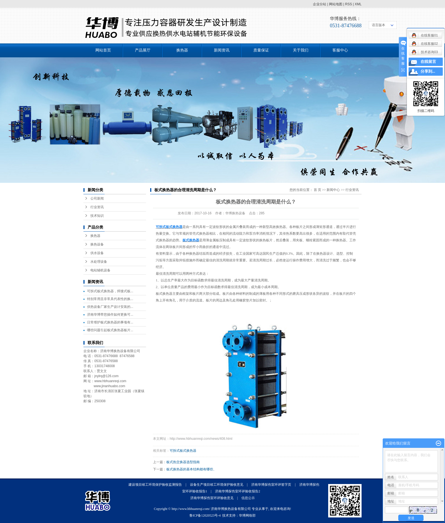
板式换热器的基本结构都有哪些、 (191, 469)
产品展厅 (142, 50)
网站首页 (103, 50)
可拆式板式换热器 (183, 451)
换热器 (182, 50)
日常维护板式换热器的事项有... (110, 322)
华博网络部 (247, 515)
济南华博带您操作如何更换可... (110, 314)
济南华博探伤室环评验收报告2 (237, 491)
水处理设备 (98, 262)
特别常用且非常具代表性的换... (110, 299)
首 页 (317, 190)
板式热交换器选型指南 (183, 462)
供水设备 (97, 253)
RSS (348, 4)
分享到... (428, 71)
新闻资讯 (221, 50)
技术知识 (97, 216)
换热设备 (97, 244)
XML (358, 4)
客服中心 (340, 50)
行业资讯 (97, 207)
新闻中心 (333, 190)
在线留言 (428, 62)
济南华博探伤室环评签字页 (271, 485)
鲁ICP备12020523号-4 (205, 515)
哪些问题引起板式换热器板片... (110, 330)
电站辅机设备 (100, 270)
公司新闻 (97, 198)
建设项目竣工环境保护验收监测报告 (155, 485)
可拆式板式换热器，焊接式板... (110, 291)
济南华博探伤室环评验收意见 (212, 498)
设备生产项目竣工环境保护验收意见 (216, 485)
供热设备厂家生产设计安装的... (110, 307)
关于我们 (300, 50)
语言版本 (378, 25)
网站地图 (335, 4)
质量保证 (261, 50)
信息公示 (248, 498)
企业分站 (319, 4)
